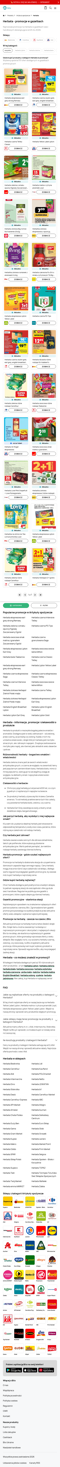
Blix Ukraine (8, 1442)
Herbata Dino (9, 1084)
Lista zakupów (9, 1432)
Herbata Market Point (41, 1144)
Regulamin (8, 1406)
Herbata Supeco (10, 1167)
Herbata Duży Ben (11, 1123)
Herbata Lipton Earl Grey (14, 715)
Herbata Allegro (39, 1104)
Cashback (7, 1437)
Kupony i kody (9, 1427)
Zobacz (18, 105)
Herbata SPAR (9, 1154)
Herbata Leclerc (39, 1139)
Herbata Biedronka (11, 1063)
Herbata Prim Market (41, 1149)
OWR (5, 1411)
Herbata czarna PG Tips (42, 625)
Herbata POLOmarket (41, 1074)
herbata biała (9, 969)
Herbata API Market (11, 1104)
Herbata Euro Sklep (40, 1123)
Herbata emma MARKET (13, 1186)
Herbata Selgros (39, 1154)
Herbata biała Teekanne (14, 657)
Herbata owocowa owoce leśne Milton (43, 650)
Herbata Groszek (39, 1133)
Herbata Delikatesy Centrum (40, 1117)
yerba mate (26, 972)
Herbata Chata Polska (13, 1115)
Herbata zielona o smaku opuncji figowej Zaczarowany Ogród (14, 628)
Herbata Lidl (37, 1063)
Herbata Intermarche (12, 1079)
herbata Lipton (31, 965)
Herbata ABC (37, 1099)
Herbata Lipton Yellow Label (44, 665)
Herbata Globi (38, 1128)
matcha (36, 972)
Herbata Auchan (39, 1110)
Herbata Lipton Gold (40, 715)
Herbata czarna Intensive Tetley (43, 619)
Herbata (36, 15)
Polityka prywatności (12, 1395)
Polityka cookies (10, 1400)
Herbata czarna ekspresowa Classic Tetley (44, 675)
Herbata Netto (38, 1079)
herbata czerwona (11, 972)
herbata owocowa (25, 969)
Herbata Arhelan (10, 1110)
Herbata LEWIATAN (40, 1084)
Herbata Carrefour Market (43, 1094)
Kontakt (6, 1416)
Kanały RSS (34, 1463)
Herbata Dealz (9, 1094)
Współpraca (8, 1390)
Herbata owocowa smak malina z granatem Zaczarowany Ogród (13, 640)
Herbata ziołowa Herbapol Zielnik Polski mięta (14, 692)
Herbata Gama (9, 1128)
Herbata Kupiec (10, 1139)
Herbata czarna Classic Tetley (42, 659)
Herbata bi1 (37, 1089)
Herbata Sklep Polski (12, 1159)
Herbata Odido (9, 1149)
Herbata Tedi (8, 1173)
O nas (5, 1385)
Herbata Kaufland (40, 1068)
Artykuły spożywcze (23, 15)
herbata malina (48, 972)
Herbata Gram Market (12, 1133)
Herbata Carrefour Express (15, 1099)
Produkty (10, 15)
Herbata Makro (9, 1144)
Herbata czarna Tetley (41, 690)
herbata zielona (46, 965)
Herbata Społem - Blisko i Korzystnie (43, 1161)
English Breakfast (11, 975)
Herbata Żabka (38, 1186)
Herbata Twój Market (12, 1181)
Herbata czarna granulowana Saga (40, 639)
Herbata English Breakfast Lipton (14, 709)
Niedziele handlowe (12, 1447)
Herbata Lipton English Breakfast (42, 709)
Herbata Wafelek (39, 1181)
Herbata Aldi (8, 1074)
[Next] (58, 2)
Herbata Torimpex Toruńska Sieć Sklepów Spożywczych (44, 1174)
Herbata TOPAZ (39, 1167)
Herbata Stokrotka (11, 1089)
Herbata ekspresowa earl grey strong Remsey (14, 619)
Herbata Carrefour (11, 1068)
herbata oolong (27, 975)
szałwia (39, 975)
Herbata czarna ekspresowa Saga (15, 675)
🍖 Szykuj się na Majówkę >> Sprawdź (30, 2)
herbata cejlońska (43, 969)
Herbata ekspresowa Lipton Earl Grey (15, 650)
